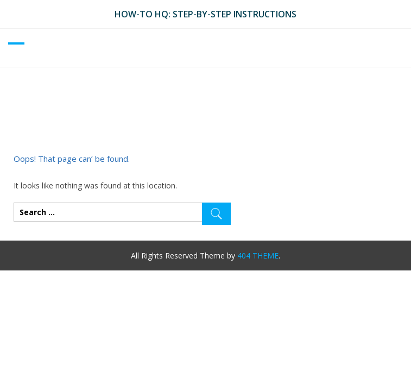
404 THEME (258, 255)
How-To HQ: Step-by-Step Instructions (205, 14)
